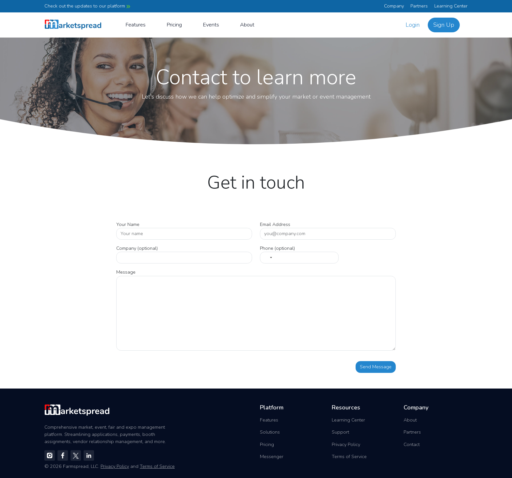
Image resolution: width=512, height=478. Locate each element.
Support (340, 432)
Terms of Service (349, 456)
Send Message (376, 366)
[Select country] (267, 257)
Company (394, 6)
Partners (419, 6)
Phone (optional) (277, 248)
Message (126, 272)
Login (413, 25)
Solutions (270, 432)
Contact (412, 444)
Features (135, 24)
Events (211, 24)
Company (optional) (137, 248)
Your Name (127, 224)
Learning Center (451, 6)
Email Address (275, 224)
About (247, 24)
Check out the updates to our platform (87, 6)
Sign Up (443, 25)
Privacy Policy (346, 444)
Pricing (174, 24)
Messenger (271, 456)
